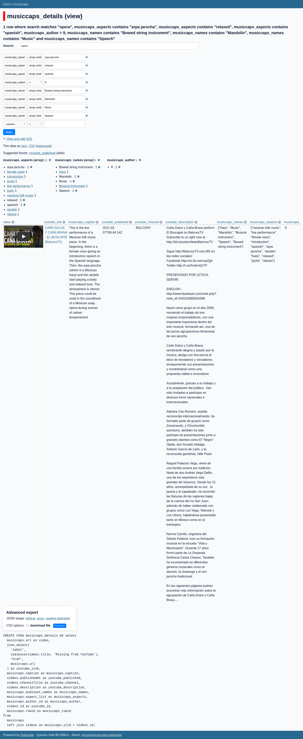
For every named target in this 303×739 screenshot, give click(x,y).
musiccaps (21, 4)
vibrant (11, 214)
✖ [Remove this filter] (87, 57)
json (24, 146)
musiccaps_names (230, 222)
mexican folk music (20, 195)
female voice (16, 172)
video (7, 222)
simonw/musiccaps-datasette (101, 735)
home (7, 4)
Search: (8, 45)
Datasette (27, 735)
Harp (62, 172)
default (30, 618)
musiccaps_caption (81, 222)
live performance (18, 186)
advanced (44, 146)
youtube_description (180, 222)
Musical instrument (72, 186)
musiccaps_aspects (263, 222)
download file (38, 625)
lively (10, 190)
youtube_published (42, 153)
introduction (15, 176)
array (40, 618)
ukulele (12, 209)
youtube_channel (147, 222)
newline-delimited (58, 618)
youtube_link (53, 222)
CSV (32, 146)
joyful (10, 181)
